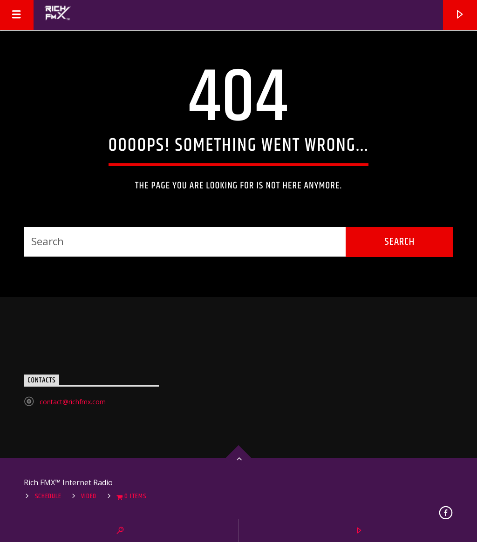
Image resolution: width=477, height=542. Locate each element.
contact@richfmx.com (73, 401)
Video (88, 496)
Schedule (48, 496)
